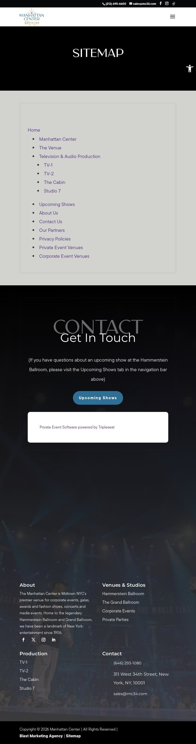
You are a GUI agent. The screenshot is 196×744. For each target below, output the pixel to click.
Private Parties (115, 619)
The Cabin (54, 182)
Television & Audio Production (69, 156)
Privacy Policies (55, 238)
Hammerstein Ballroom (123, 594)
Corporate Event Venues (64, 256)
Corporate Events (118, 611)
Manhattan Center (57, 139)
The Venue (50, 147)
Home (34, 130)
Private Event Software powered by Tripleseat (77, 427)
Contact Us (50, 221)
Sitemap (73, 736)
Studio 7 (52, 190)
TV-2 (49, 173)
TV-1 (48, 165)
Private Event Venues (61, 247)
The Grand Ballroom (120, 602)
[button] (190, 68)
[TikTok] (173, 3)
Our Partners (52, 230)
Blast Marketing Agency (41, 736)
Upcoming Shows (57, 204)
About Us (48, 213)
